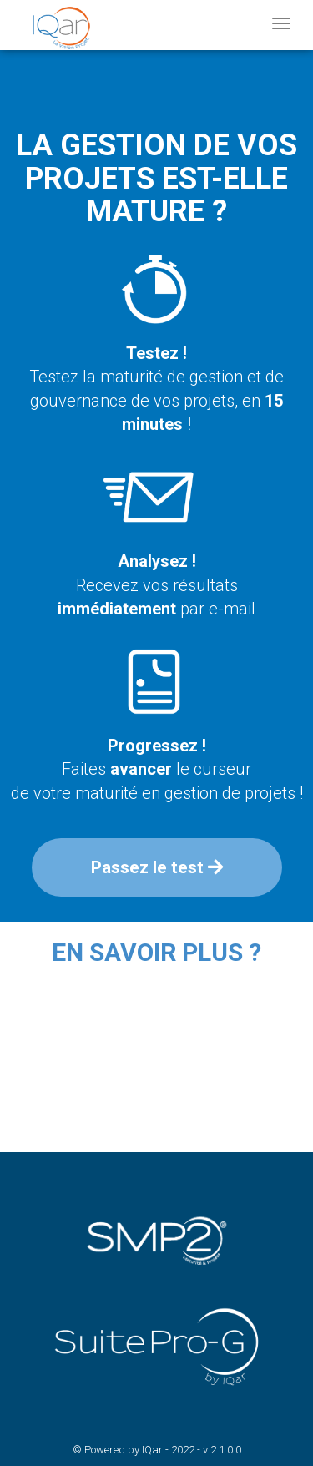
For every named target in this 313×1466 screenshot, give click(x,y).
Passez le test (157, 867)
